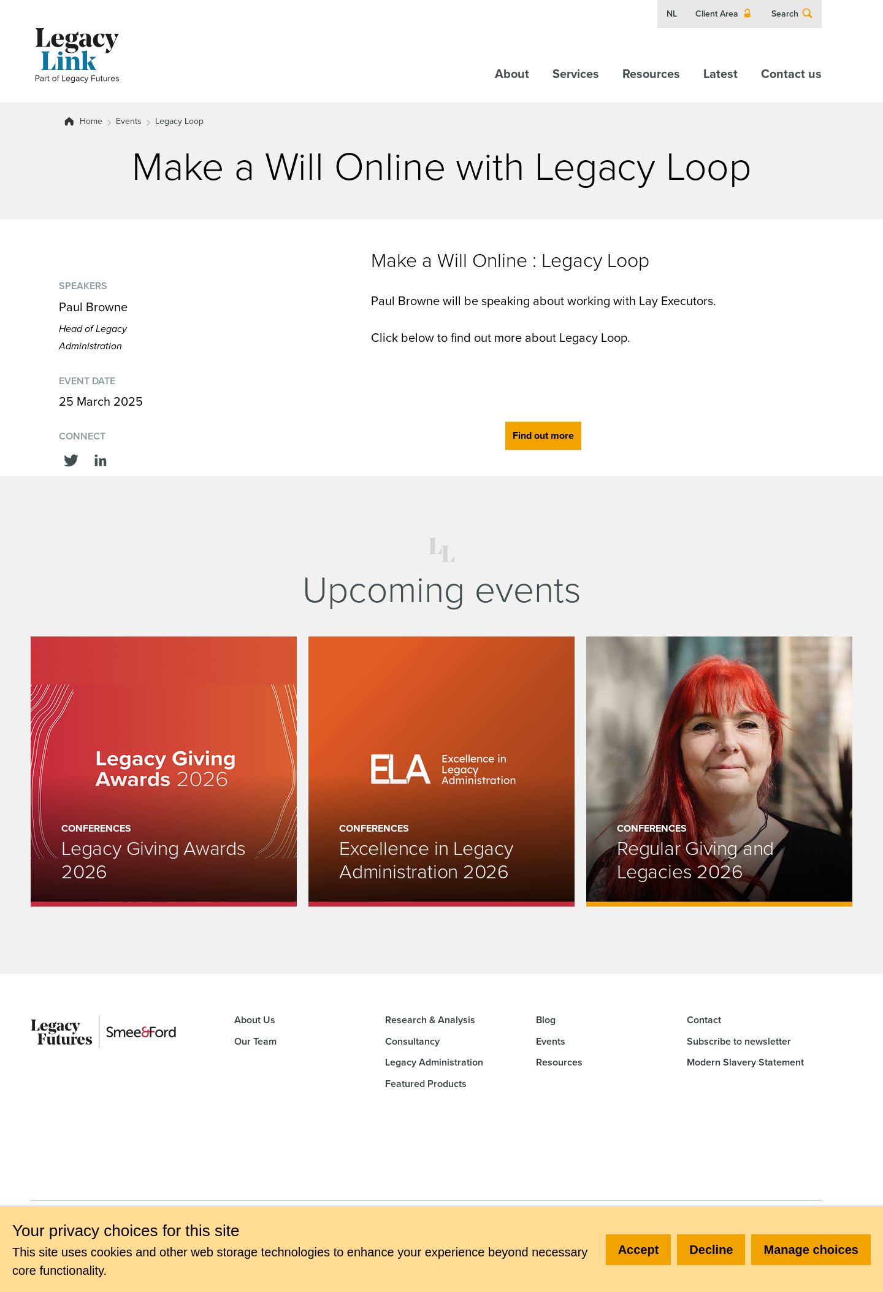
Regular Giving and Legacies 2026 (695, 860)
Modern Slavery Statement (745, 1062)
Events (129, 121)
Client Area (724, 14)
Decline (711, 1249)
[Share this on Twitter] (71, 459)
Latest (720, 73)
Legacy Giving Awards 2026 (153, 860)
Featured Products (426, 1084)
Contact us (791, 73)
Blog (546, 1020)
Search (792, 14)
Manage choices (810, 1249)
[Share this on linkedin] (100, 459)
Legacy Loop (179, 121)
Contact (704, 1020)
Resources (651, 73)
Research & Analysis (430, 1020)
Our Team (255, 1041)
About (512, 73)
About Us (254, 1020)
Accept (638, 1249)
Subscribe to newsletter (739, 1041)
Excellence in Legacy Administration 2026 (426, 860)
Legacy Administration (434, 1062)
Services (575, 73)
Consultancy (412, 1041)
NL (672, 14)
